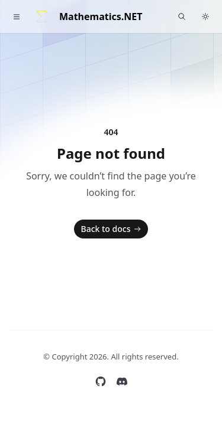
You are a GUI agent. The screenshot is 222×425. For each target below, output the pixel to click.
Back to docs (112, 229)
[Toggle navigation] (16, 16)
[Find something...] (182, 16)
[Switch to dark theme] (205, 16)
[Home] (41, 16)
